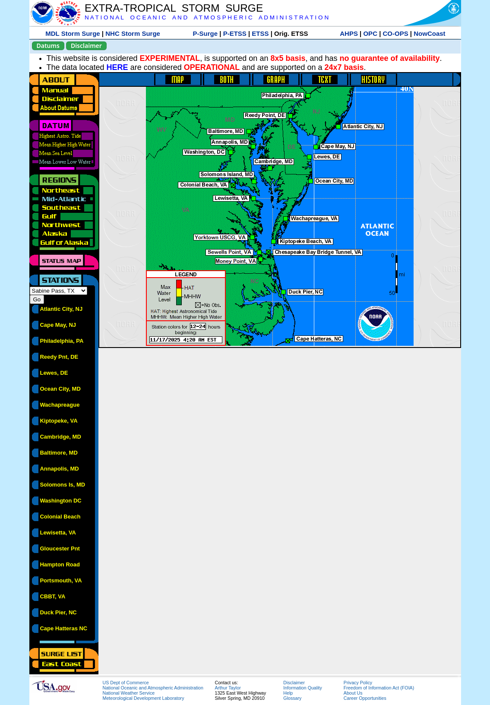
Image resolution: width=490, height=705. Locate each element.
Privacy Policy (358, 682)
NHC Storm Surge (132, 33)
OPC (370, 33)
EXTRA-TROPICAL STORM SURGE (174, 8)
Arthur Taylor (228, 687)
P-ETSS (235, 33)
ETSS (260, 33)
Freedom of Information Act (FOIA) (379, 687)
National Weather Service (129, 693)
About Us (353, 693)
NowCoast (429, 33)
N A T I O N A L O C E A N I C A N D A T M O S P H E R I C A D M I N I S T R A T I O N (207, 17)
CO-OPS (395, 33)
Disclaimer (86, 45)
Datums (48, 45)
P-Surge (205, 33)
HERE (117, 67)
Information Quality (302, 687)
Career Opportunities (365, 698)
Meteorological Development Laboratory (143, 698)
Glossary (292, 698)
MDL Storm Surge (72, 33)
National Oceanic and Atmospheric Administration (153, 687)
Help (288, 693)
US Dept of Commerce (126, 682)
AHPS (349, 33)
